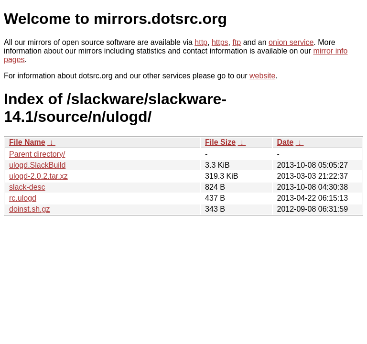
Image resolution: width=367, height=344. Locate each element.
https (220, 42)
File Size (220, 142)
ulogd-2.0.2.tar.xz (38, 176)
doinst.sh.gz (29, 209)
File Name (27, 142)
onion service (291, 42)
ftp (236, 42)
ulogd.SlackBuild (37, 165)
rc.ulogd (22, 198)
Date (285, 142)
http (200, 42)
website (262, 76)
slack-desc (27, 187)
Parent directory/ (37, 154)
